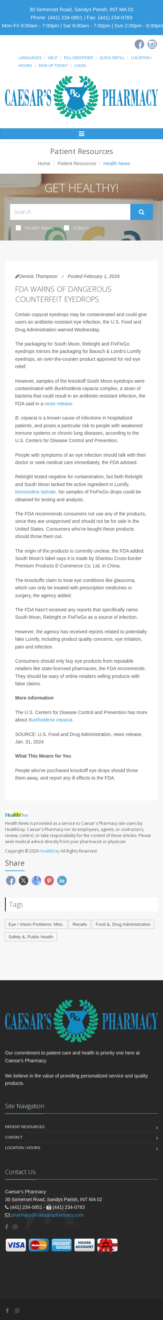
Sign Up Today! (53, 66)
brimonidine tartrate (35, 491)
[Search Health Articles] (70, 212)
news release (58, 403)
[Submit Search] (141, 212)
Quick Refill (112, 58)
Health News (35, 227)
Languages (30, 58)
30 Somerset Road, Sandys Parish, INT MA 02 (81, 9)
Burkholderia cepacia (50, 719)
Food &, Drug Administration (123, 924)
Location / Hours (22, 1148)
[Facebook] (139, 44)
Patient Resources (77, 163)
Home (44, 163)
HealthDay (50, 851)
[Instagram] (152, 44)
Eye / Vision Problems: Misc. (36, 924)
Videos (76, 227)
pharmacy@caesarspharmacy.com (47, 1215)
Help (53, 58)
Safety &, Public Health (30, 936)
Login (80, 66)
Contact (14, 1137)
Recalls (79, 924)
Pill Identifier (78, 58)
